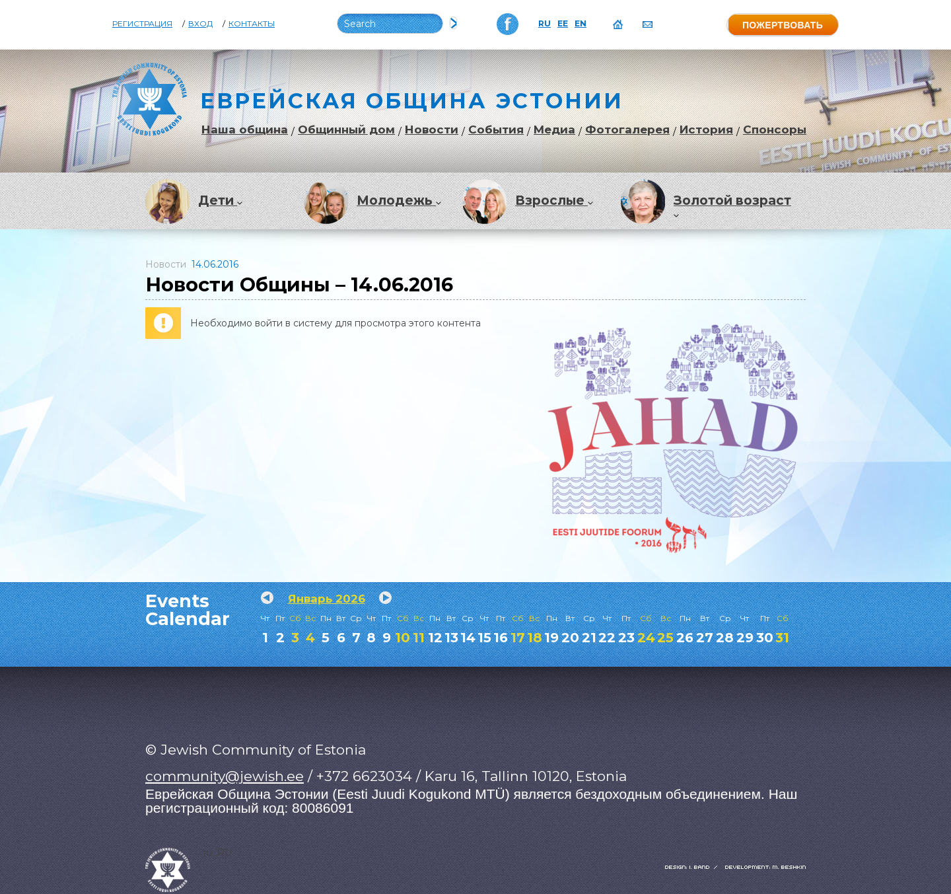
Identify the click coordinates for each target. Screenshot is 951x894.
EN (580, 24)
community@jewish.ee (224, 776)
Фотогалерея (627, 129)
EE (562, 24)
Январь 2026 (326, 598)
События (496, 129)
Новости (431, 129)
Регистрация (142, 24)
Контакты (252, 24)
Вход (200, 24)
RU (544, 24)
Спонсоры (774, 129)
